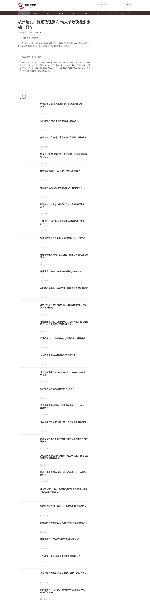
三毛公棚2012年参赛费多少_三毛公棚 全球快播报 (62, 338)
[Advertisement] (54, 90)
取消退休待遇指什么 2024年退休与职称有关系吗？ (63, 506)
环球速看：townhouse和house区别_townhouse (61, 271)
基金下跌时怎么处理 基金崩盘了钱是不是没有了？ (63, 573)
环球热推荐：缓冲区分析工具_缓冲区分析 (59, 539)
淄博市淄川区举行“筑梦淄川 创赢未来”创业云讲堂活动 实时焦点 (63, 306)
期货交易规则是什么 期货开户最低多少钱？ (60, 171)
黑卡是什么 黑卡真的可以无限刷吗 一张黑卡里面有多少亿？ (63, 155)
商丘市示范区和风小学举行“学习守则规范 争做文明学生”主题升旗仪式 (64, 490)
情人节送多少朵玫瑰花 (74, 76)
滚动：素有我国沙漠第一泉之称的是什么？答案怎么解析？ (64, 473)
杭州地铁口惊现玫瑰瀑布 (38, 76)
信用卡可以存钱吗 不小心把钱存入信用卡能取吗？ (63, 137)
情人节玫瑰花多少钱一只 (56, 76)
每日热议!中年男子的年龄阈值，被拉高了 (59, 121)
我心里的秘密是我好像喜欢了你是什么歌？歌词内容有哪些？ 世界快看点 (64, 457)
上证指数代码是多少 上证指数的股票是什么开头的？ (62, 222)
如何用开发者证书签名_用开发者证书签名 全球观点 (64, 522)
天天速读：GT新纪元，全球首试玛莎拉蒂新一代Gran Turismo (62, 590)
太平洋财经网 (37, 32)
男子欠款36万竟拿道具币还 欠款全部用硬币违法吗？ (62, 205)
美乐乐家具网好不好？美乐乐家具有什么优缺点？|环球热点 (63, 406)
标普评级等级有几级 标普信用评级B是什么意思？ (63, 238)
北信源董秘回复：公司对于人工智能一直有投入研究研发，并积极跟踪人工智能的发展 (64, 323)
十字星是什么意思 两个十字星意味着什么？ (60, 556)
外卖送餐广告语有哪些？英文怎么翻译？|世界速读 (63, 422)
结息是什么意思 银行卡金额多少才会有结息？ (61, 188)
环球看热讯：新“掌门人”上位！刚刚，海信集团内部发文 (64, 256)
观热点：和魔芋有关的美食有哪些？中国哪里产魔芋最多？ (64, 440)
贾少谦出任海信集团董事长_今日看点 (57, 389)
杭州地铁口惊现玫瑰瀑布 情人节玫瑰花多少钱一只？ (62, 105)
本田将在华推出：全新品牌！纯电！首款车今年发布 (64, 288)
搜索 (128, 4)
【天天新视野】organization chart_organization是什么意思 (64, 373)
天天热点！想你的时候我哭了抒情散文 (58, 355)
